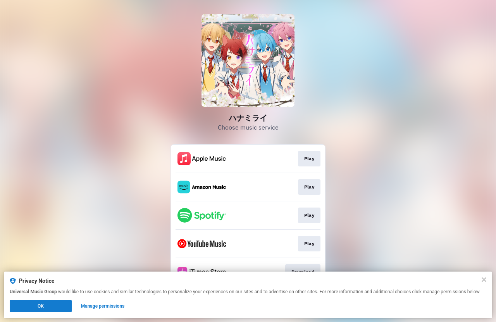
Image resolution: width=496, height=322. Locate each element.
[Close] (484, 280)
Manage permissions (103, 306)
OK (41, 306)
